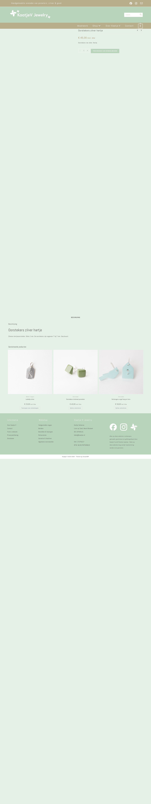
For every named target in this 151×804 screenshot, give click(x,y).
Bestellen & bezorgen (45, 777)
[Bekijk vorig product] (137, 30)
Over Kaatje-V (11, 770)
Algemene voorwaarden (45, 787)
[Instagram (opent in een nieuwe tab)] (136, 3)
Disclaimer (10, 783)
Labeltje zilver (30, 744)
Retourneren (42, 780)
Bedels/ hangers (30, 742)
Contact (10, 773)
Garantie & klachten (45, 783)
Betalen (40, 773)
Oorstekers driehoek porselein (75, 744)
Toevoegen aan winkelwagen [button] (30, 753)
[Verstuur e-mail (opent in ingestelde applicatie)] (141, 3)
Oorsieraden (75, 742)
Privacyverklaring (12, 780)
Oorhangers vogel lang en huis (121, 744)
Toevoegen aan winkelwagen (105, 51)
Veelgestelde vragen (45, 770)
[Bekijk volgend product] (141, 30)
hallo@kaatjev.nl (79, 780)
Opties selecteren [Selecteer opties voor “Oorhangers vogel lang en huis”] (120, 753)
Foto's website (12, 777)
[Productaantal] (84, 50)
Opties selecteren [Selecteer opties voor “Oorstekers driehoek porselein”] (75, 753)
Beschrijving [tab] (75, 662)
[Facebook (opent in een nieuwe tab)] (131, 3)
